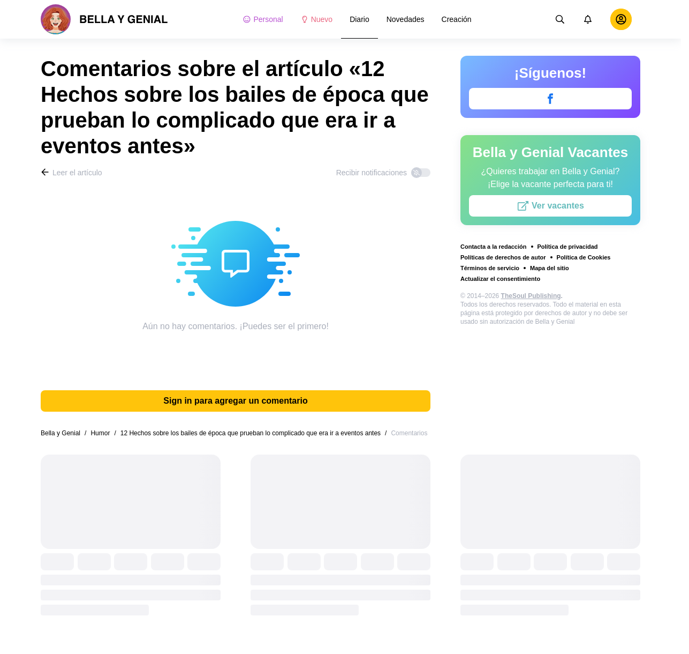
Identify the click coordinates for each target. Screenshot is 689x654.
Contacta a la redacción (493, 246)
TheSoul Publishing (531, 296)
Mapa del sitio (549, 268)
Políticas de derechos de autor (503, 257)
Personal (263, 19)
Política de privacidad (567, 246)
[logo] (104, 19)
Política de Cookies (584, 257)
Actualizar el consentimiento (500, 279)
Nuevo (316, 19)
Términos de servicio (489, 268)
